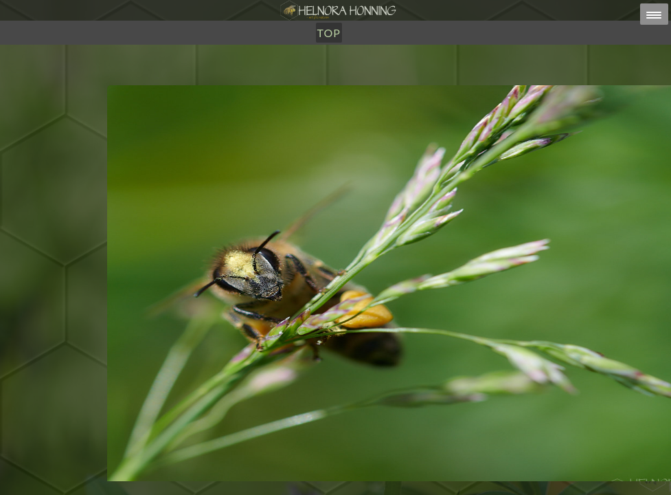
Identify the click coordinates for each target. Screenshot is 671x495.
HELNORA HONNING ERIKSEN (365, 477)
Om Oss (355, 80)
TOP (397, 80)
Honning (242, 80)
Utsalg (301, 80)
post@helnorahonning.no (444, 468)
